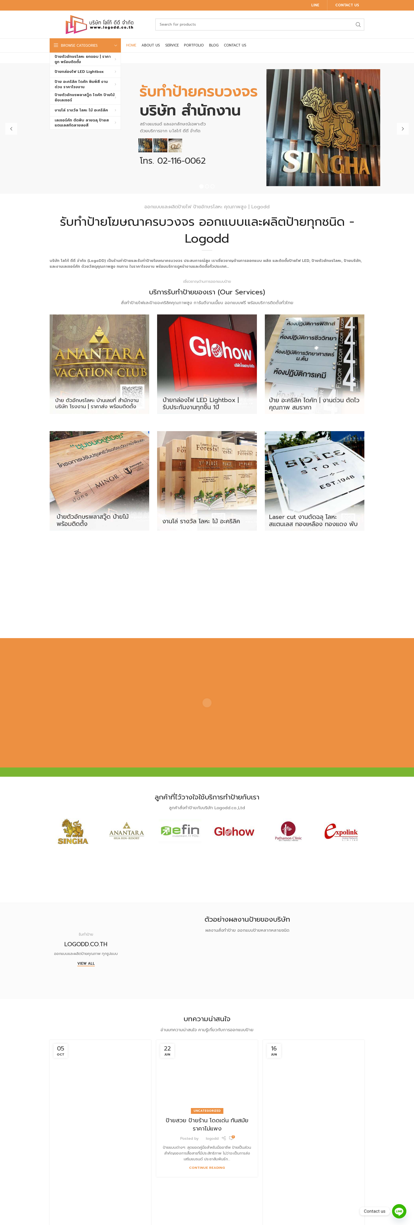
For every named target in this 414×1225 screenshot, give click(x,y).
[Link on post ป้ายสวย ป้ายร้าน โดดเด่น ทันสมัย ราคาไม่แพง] (207, 1075)
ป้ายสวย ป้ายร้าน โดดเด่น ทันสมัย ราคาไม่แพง (207, 1124)
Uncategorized (207, 1111)
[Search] (259, 24)
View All (86, 964)
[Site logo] (100, 24)
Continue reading (207, 1167)
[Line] (399, 1211)
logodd (212, 1138)
